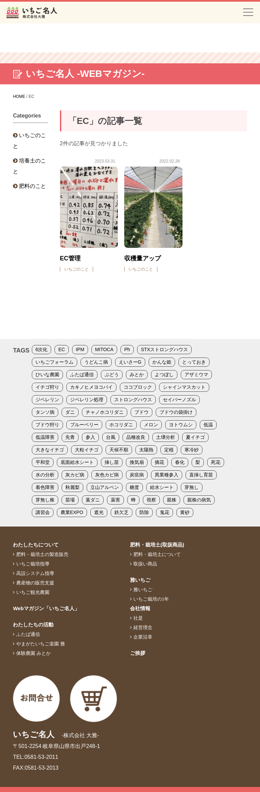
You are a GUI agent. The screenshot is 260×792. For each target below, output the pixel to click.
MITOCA (104, 349)
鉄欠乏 (121, 512)
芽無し (192, 487)
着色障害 (45, 487)
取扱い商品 (145, 563)
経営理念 (142, 627)
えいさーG (130, 362)
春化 (180, 462)
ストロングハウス (133, 399)
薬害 (115, 499)
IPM (80, 349)
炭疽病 (137, 474)
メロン (151, 424)
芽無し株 (45, 499)
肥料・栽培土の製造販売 (42, 554)
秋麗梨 (72, 487)
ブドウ (141, 412)
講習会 (43, 512)
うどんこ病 (96, 362)
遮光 (99, 512)
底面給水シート (77, 462)
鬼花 (164, 512)
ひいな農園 (47, 374)
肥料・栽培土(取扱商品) (157, 545)
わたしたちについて (36, 545)
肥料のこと (32, 186)
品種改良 (135, 437)
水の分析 (45, 474)
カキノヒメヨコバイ (91, 387)
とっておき (194, 362)
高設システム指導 (35, 573)
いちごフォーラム (54, 362)
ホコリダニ (121, 424)
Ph (127, 349)
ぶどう (112, 374)
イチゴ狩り (47, 387)
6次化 (42, 349)
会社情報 (140, 608)
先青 (70, 437)
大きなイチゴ (50, 449)
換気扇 (137, 462)
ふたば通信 (82, 374)
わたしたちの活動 (33, 624)
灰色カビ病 (107, 474)
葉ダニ (93, 499)
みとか (137, 374)
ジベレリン (47, 399)
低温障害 (45, 437)
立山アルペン (104, 487)
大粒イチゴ (87, 449)
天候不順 (118, 449)
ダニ (70, 412)
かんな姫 (161, 362)
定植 (169, 449)
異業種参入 (166, 474)
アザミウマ (196, 374)
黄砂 (185, 512)
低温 (208, 424)
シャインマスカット (184, 387)
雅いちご (140, 580)
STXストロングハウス (164, 349)
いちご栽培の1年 (151, 599)
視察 (151, 499)
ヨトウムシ (181, 424)
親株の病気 (199, 499)
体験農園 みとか (33, 653)
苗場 (70, 499)
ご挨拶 (137, 653)
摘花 (159, 462)
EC (61, 349)
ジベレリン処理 (86, 399)
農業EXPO (72, 512)
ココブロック (138, 387)
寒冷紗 (192, 449)
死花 (215, 462)
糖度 (134, 487)
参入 (90, 437)
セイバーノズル (179, 399)
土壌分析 (165, 437)
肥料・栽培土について (157, 554)
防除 (144, 512)
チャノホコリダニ (105, 412)
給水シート (162, 487)
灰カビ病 (74, 474)
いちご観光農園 (32, 592)
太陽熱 (146, 449)
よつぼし (164, 374)
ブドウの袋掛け (176, 412)
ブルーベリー (84, 424)
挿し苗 (112, 462)
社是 (138, 618)
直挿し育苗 (201, 474)
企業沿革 (142, 637)
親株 (171, 499)
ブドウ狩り (47, 424)
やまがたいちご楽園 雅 (40, 643)
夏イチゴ (195, 437)
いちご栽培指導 (32, 563)
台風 (110, 437)
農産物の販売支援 (35, 582)
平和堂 (43, 462)
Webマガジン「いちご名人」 (46, 608)
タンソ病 (45, 412)
